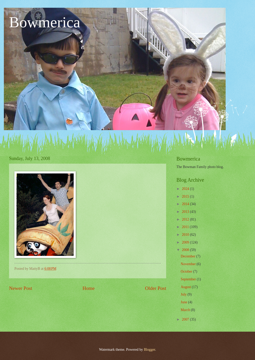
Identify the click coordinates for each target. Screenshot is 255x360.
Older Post (155, 288)
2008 (186, 250)
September (189, 279)
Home (88, 288)
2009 (186, 242)
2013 (186, 212)
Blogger (149, 349)
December (188, 256)
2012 (186, 219)
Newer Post (20, 288)
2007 (186, 319)
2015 (186, 196)
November (189, 264)
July (184, 294)
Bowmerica (44, 22)
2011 (186, 227)
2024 (186, 189)
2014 (186, 204)
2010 (186, 235)
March (186, 310)
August (186, 287)
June (184, 302)
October (187, 271)
